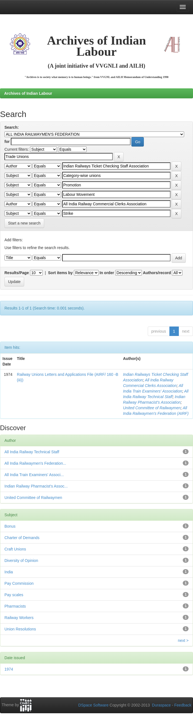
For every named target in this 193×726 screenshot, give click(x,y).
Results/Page (16, 273)
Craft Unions (15, 549)
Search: (11, 127)
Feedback (182, 705)
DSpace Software (93, 705)
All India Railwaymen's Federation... (35, 463)
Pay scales (13, 595)
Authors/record (157, 273)
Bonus (10, 526)
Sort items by (60, 273)
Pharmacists (15, 606)
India (8, 572)
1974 (8, 669)
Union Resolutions (20, 629)
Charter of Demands (21, 537)
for (7, 141)
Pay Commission (19, 583)
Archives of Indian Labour (28, 93)
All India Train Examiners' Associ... (34, 474)
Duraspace (161, 705)
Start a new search (24, 223)
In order (107, 273)
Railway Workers (19, 617)
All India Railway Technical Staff (31, 452)
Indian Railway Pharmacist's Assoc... (36, 486)
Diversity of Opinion (21, 560)
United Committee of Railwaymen (152, 408)
